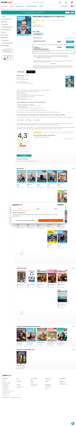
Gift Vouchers (5, 40)
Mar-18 (42, 232)
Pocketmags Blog (5, 416)
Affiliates (46, 412)
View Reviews (24, 155)
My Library (4, 21)
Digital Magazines (34, 416)
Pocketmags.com (62, 412)
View (17, 190)
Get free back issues (6, 19)
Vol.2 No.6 (43, 255)
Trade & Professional (12, 9)
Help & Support (5, 45)
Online (32, 413)
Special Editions (21, 279)
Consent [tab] (20, 208)
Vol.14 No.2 (19, 232)
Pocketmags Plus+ (6, 29)
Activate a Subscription (7, 43)
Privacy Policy (4, 420)
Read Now (70, 41)
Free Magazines (5, 414)
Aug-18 (42, 187)
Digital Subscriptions (4, 9)
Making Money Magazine (25, 9)
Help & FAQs (19, 410)
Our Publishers (5, 417)
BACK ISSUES (20, 168)
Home (3, 16)
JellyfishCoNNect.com (63, 414)
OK (50, 220)
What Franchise (20, 298)
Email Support (19, 412)
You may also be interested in (26, 377)
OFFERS (11, 6)
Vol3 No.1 (55, 232)
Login (46, 419)
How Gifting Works (20, 416)
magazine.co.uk (62, 413)
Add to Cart (21, 190)
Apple (32, 410)
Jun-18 (54, 187)
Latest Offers (4, 37)
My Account (4, 24)
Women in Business (57, 298)
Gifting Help (19, 418)
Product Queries (48, 410)
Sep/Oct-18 (31, 187)
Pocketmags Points (34, 414)
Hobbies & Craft (20, 6)
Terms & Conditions (6, 422)
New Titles (4, 412)
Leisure (41, 6)
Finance (18, 9)
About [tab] (56, 208)
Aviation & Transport (31, 6)
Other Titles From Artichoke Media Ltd (28, 329)
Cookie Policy (4, 424)
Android (32, 412)
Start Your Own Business (34, 298)
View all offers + (53, 63)
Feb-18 (30, 255)
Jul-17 (31, 9)
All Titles (3, 410)
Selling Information (48, 416)
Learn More (48, 51)
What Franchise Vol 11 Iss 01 (34, 321)
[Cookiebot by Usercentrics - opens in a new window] (58, 205)
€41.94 (18, 399)
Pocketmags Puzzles (6, 27)
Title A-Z (3, 32)
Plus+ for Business (5, 418)
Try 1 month (70, 47)
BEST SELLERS (4, 6)
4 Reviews (43, 20)
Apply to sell (47, 418)
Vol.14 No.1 (19, 255)
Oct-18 (18, 187)
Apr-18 (30, 232)
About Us (61, 410)
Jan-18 (54, 255)
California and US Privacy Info (7, 421)
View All (73, 168)
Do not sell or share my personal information (25, 220)
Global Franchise (20, 321)
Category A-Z (5, 35)
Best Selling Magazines (6, 413)
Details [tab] (38, 208)
